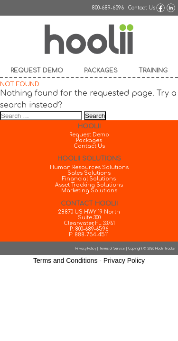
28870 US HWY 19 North (89, 212)
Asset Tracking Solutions (89, 185)
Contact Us (141, 7)
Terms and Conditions (65, 260)
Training (153, 70)
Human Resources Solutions (89, 167)
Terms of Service (112, 248)
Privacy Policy (85, 248)
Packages (101, 70)
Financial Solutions (89, 179)
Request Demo (36, 70)
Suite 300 (89, 218)
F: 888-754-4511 (89, 235)
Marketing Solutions (89, 191)
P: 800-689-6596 (89, 229)
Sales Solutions (89, 173)
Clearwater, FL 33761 (89, 223)
